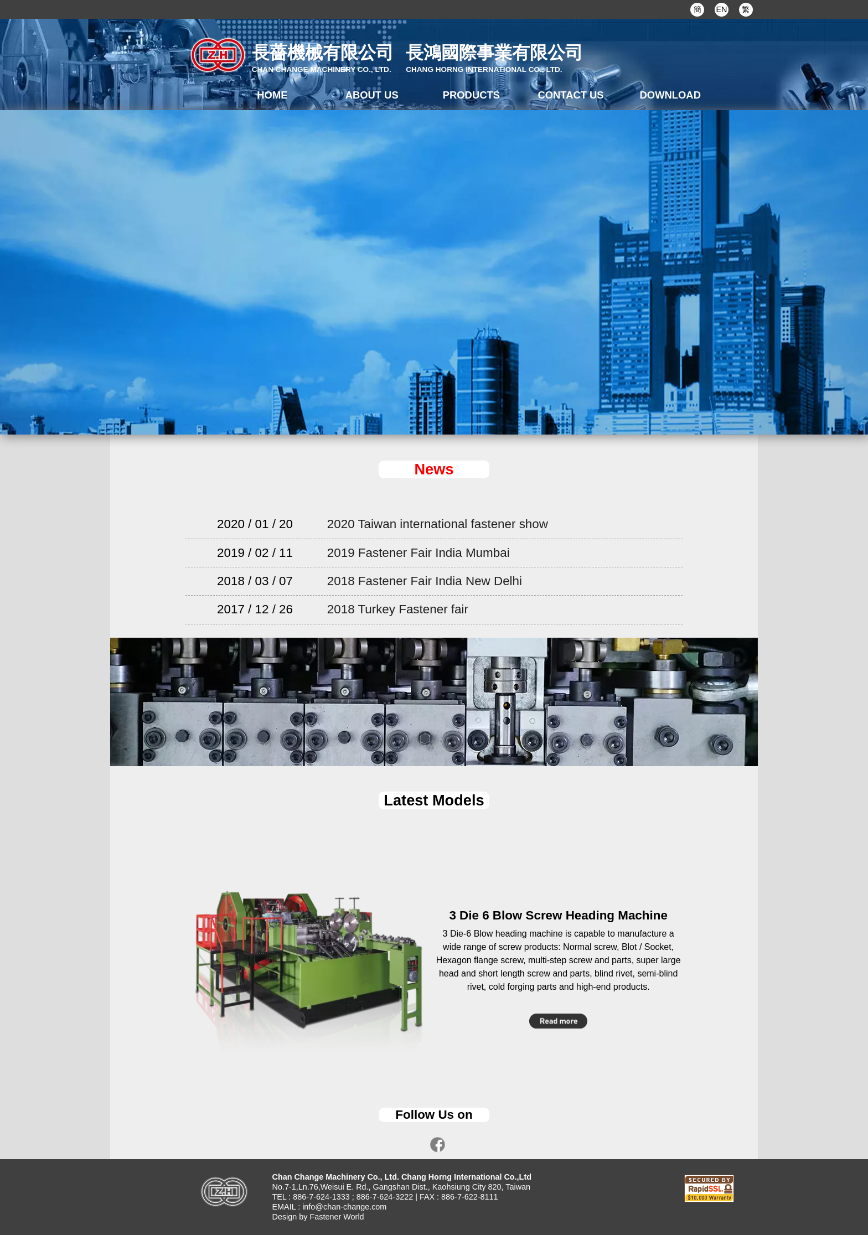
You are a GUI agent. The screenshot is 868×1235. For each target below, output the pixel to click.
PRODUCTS (471, 95)
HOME (272, 95)
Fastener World (336, 1216)
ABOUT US (372, 95)
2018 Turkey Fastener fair (397, 609)
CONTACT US (570, 95)
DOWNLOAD (670, 95)
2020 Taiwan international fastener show (437, 524)
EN (721, 9)
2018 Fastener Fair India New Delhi (424, 581)
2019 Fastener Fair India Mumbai (418, 553)
